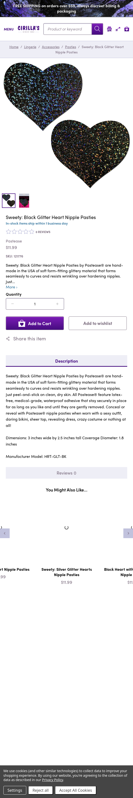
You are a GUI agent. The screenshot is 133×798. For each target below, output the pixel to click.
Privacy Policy (52, 779)
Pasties (70, 46)
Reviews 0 (66, 473)
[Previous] (5, 533)
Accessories (51, 46)
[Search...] (73, 29)
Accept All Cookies (75, 790)
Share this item (26, 338)
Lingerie (30, 46)
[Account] (118, 28)
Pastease (14, 241)
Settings (14, 790)
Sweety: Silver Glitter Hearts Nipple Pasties (66, 571)
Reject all (41, 790)
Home (14, 46)
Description (66, 361)
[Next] (128, 533)
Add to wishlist (97, 323)
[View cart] (126, 28)
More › (11, 287)
